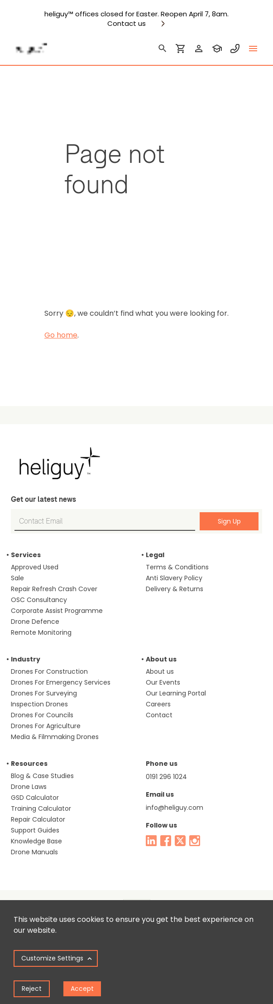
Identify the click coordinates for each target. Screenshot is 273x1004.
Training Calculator (41, 808)
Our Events (163, 682)
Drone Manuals (34, 852)
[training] (217, 48)
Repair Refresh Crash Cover (54, 588)
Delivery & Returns (174, 588)
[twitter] (180, 840)
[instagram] (194, 840)
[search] (162, 48)
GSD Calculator (35, 797)
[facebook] (165, 840)
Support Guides (35, 830)
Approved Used (34, 567)
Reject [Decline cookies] (32, 988)
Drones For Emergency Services (60, 682)
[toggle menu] (253, 48)
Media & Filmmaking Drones (55, 736)
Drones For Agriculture (46, 725)
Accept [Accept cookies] (82, 988)
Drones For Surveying (44, 693)
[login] (199, 48)
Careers (158, 704)
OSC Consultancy (39, 599)
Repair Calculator (38, 819)
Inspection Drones (39, 704)
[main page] (29, 45)
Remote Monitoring (41, 632)
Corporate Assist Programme (57, 610)
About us (160, 671)
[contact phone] (235, 48)
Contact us (126, 24)
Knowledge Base (36, 841)
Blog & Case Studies (42, 775)
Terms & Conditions (177, 567)
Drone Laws (29, 786)
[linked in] (151, 840)
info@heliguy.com (174, 807)
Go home (60, 335)
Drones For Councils (42, 715)
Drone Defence (35, 621)
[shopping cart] (181, 48)
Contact (159, 715)
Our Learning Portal (176, 693)
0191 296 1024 (166, 777)
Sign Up (229, 521)
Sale (17, 578)
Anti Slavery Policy (174, 578)
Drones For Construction (49, 671)
